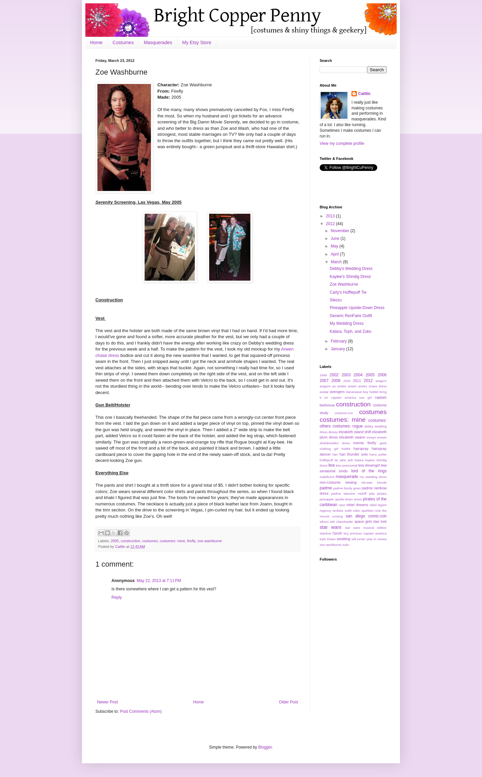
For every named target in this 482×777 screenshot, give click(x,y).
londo (343, 471)
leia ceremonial (346, 465)
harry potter (378, 454)
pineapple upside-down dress (341, 499)
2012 (331, 223)
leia (331, 465)
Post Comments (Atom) (141, 711)
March (337, 262)
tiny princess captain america (365, 533)
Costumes (123, 42)
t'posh (337, 533)
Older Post (288, 702)
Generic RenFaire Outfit (351, 315)
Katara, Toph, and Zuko (351, 331)
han (335, 454)
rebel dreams (357, 505)
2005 (115, 541)
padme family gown (347, 488)
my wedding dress (373, 477)
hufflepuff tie (329, 460)
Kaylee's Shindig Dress (350, 276)
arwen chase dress (372, 386)
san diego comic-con (366, 516)
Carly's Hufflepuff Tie (348, 292)
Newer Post (107, 702)
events (358, 443)
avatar (324, 392)
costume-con (344, 413)
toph (323, 539)
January (338, 349)
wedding (343, 539)
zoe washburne (209, 541)
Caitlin (120, 547)
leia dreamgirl (369, 465)
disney (333, 432)
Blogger (265, 747)
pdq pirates (378, 493)
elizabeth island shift (355, 432)
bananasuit (354, 392)
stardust (325, 533)
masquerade (347, 476)
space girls (363, 521)
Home (96, 42)
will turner (358, 539)
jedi (350, 460)
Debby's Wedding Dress (351, 268)
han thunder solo (353, 454)
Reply (116, 597)
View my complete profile (342, 143)
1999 (323, 375)
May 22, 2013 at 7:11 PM (159, 580)
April (335, 254)
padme (326, 488)
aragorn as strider (333, 386)
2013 (331, 216)
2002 (334, 375)
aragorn (381, 381)
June (335, 238)
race (342, 505)
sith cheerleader (341, 521)
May (335, 246)
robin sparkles (363, 510)
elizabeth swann (352, 437)
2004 (358, 375)
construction (130, 541)
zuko (345, 545)
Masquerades (158, 42)
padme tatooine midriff (349, 493)
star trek (380, 521)
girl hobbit (342, 449)
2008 (335, 380)
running (337, 516)
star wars (330, 527)
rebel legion (378, 505)
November (340, 230)
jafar (343, 460)
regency (325, 510)
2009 (346, 381)
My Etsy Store (196, 42)
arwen (352, 386)
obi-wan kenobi (374, 482)
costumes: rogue (347, 426)
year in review (377, 539)
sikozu (324, 521)
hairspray (360, 449)
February (339, 341)
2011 (357, 381)
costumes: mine (172, 541)
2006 (382, 375)
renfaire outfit (341, 510)
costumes (150, 541)
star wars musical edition (366, 527)
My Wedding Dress (347, 323)
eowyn (371, 437)
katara (359, 460)
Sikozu (336, 300)
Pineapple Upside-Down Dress (357, 307)
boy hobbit (370, 392)
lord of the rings (369, 471)
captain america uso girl (351, 397)
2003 (346, 375)
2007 (324, 380)
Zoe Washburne (344, 284)
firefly (191, 541)
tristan (331, 539)
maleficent (327, 477)
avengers (337, 392)
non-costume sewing (338, 482)
